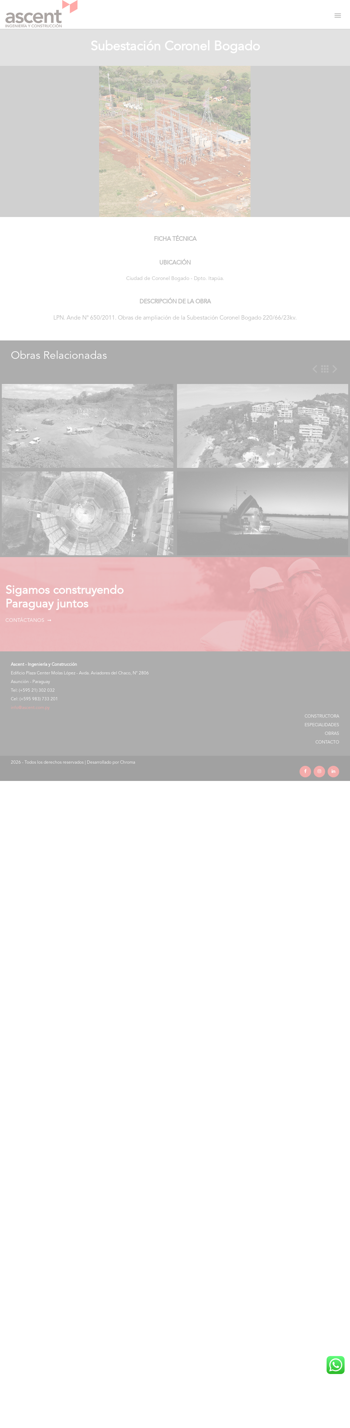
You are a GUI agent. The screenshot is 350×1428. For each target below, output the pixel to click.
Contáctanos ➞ (28, 620)
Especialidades (322, 725)
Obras (332, 734)
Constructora (322, 716)
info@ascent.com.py (30, 708)
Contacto (327, 742)
